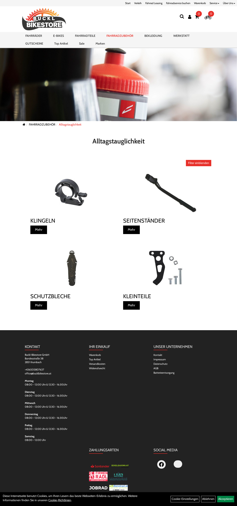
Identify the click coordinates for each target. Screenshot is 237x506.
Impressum (159, 359)
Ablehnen (208, 499)
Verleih (138, 3)
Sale (81, 43)
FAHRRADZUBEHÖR (119, 36)
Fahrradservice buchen (178, 3)
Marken (100, 43)
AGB (155, 368)
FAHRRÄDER (33, 36)
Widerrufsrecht (97, 368)
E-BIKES (58, 36)
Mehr (38, 230)
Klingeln (42, 221)
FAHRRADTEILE (85, 36)
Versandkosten (97, 363)
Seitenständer (144, 221)
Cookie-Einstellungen (185, 499)
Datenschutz (160, 363)
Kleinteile (137, 296)
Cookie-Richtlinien (59, 500)
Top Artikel (61, 43)
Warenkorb (200, 3)
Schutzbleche (50, 296)
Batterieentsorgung (163, 372)
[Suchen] (181, 16)
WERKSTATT (181, 36)
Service (214, 3)
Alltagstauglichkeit (70, 124)
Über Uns (229, 3)
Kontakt (157, 355)
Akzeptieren (225, 499)
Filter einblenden (198, 163)
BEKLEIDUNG (153, 36)
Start (128, 3)
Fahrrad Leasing (153, 3)
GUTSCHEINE (34, 43)
